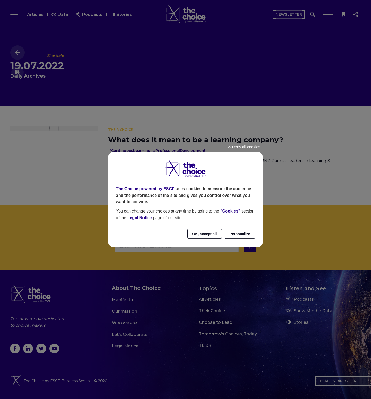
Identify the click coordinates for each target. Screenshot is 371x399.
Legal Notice (139, 218)
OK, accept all (204, 234)
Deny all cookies (244, 147)
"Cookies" (230, 211)
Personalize (240, 234)
